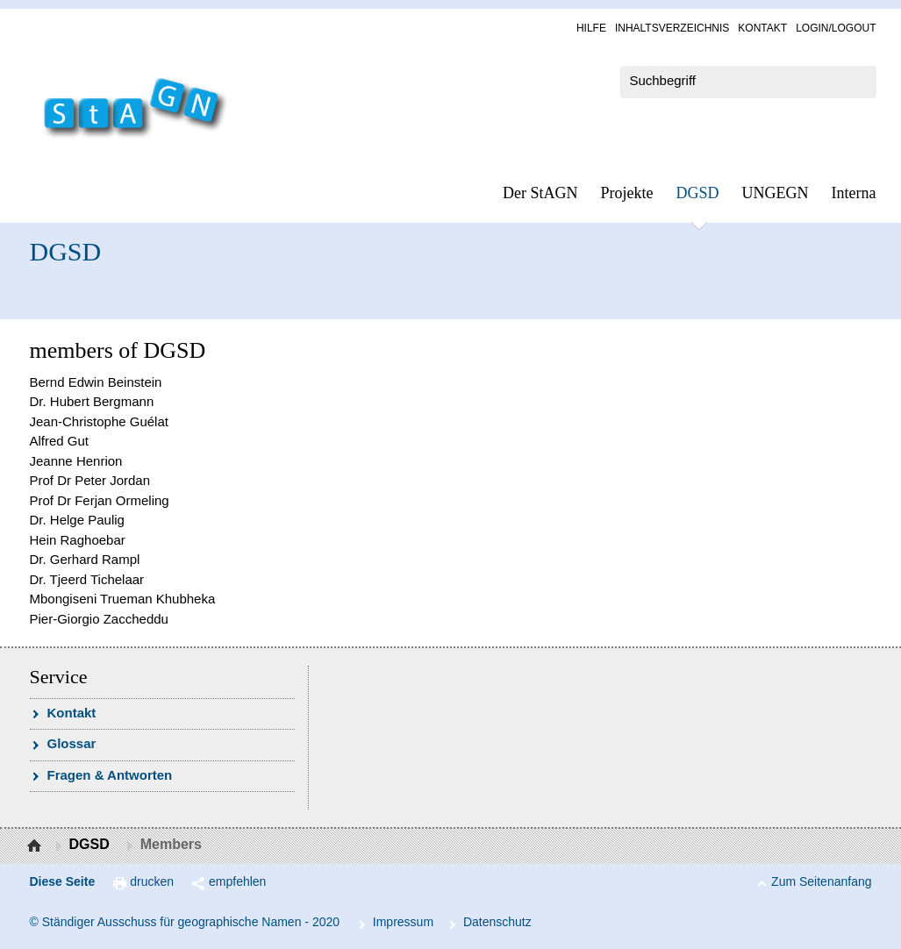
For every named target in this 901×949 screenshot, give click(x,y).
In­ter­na (854, 193)
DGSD (697, 193)
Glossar (72, 743)
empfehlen (237, 881)
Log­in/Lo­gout (836, 28)
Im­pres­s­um (403, 922)
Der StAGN (540, 193)
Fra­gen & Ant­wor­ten (110, 774)
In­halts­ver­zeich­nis (672, 28)
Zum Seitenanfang (821, 881)
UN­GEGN (775, 193)
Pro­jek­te (627, 193)
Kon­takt (762, 28)
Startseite (36, 846)
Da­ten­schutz (497, 922)
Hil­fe (591, 28)
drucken (152, 881)
